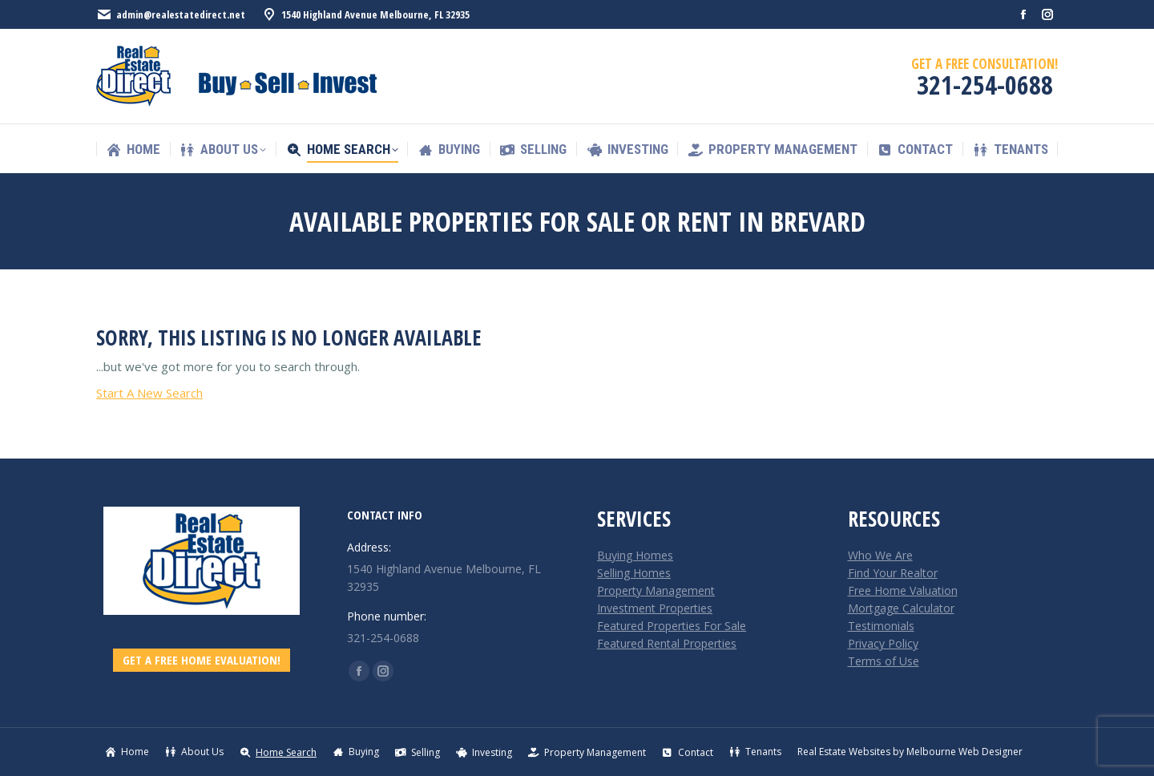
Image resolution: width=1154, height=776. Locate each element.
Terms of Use (883, 661)
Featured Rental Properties (666, 643)
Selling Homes (634, 572)
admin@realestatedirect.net (170, 14)
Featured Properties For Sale (671, 625)
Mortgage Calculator (901, 608)
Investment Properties (654, 608)
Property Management (656, 590)
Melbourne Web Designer (964, 751)
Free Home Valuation (903, 590)
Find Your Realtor (893, 572)
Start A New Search (149, 393)
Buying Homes (635, 555)
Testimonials (881, 625)
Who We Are (880, 555)
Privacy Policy (883, 643)
